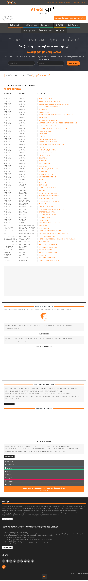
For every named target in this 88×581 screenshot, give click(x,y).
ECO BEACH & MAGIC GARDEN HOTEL (65, 390)
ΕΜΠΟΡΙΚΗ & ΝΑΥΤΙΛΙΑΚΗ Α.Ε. (49, 216)
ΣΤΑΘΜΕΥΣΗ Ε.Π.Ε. (45, 219)
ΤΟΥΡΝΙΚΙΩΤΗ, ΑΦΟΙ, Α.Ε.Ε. (48, 143)
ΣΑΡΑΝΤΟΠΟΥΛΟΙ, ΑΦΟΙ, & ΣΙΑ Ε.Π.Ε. (51, 146)
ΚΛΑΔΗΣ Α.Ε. (43, 227)
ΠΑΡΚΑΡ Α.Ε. (43, 135)
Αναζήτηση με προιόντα (64, 327)
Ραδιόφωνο (45, 31)
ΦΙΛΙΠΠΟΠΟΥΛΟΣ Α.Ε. (40, 450)
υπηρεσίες (68, 2)
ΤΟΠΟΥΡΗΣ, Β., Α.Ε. (45, 154)
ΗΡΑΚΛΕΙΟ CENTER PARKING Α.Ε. (50, 232)
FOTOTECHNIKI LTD (12, 450)
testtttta (32, 390)
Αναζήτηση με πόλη (12, 329)
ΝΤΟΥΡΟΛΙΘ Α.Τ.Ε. (45, 132)
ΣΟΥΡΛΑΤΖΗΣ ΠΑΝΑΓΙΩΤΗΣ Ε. (49, 189)
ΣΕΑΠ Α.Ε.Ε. (43, 159)
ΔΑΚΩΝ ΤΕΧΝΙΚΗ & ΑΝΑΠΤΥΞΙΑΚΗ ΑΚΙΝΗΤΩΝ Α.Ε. (56, 116)
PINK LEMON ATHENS (13, 392)
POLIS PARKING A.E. (46, 251)
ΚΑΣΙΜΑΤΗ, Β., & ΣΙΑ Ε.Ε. (47, 151)
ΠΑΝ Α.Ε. (42, 138)
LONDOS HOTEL (75, 398)
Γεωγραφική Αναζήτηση (13, 327)
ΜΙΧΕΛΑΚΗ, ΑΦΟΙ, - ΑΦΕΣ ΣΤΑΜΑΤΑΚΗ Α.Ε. (53, 235)
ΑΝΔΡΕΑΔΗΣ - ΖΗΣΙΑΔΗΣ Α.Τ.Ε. (49, 246)
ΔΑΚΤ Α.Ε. (42, 192)
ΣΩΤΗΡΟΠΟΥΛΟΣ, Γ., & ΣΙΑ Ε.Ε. (49, 224)
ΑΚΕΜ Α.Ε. (42, 181)
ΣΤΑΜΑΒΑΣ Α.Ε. (44, 230)
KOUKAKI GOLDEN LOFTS (19, 390)
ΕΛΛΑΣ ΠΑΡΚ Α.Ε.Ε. (45, 165)
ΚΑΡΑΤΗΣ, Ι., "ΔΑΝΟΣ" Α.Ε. (48, 194)
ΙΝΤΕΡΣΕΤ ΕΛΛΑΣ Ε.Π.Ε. (47, 213)
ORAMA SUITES (26, 450)
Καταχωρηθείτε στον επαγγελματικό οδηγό (68, 18)
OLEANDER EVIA (32, 398)
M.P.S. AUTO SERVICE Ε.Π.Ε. (48, 127)
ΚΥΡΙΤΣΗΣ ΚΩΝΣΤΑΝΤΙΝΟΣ (48, 248)
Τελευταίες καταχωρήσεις (64, 340)
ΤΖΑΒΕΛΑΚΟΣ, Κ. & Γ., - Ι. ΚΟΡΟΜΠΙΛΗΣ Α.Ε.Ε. (54, 130)
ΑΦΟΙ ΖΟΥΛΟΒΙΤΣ (60, 453)
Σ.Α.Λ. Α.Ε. (42, 257)
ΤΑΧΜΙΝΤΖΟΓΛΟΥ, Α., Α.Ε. (47, 141)
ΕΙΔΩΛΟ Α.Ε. (43, 168)
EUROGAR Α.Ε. (44, 114)
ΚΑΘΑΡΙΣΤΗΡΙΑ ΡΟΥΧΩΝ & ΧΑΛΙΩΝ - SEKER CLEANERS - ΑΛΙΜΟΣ (42, 392)
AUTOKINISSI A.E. (45, 243)
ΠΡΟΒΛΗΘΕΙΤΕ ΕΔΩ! (12, 90)
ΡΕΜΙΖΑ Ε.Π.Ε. (43, 221)
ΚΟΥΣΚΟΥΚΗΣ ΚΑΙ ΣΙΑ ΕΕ (13, 400)
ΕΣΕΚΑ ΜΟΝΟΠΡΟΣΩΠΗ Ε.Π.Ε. (49, 108)
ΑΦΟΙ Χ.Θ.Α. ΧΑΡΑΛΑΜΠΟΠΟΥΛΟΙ (58, 448)
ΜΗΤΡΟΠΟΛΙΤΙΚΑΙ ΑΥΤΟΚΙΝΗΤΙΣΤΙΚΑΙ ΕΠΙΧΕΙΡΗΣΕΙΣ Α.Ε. (58, 124)
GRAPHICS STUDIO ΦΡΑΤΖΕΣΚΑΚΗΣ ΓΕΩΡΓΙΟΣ (20, 453)
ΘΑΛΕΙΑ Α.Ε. (43, 149)
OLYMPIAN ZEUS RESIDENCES (15, 398)
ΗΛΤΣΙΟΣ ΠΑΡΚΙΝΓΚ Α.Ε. (47, 238)
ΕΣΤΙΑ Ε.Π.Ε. (43, 111)
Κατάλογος (31, 25)
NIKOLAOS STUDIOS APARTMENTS (17, 395)
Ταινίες (60, 31)
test (7, 390)
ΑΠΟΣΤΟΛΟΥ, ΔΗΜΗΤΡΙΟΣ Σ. (49, 203)
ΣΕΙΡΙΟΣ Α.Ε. (43, 186)
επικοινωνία (75, 2)
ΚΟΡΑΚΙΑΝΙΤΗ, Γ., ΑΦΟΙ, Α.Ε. (48, 122)
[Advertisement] (44, 282)
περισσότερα (9, 405)
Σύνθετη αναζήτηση (30, 327)
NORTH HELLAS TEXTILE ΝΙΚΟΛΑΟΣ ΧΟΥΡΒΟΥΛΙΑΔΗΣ (57, 240)
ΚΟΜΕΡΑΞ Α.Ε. (44, 173)
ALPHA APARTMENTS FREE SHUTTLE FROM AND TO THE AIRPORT (50, 395)
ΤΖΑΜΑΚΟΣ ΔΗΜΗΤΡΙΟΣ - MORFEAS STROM (54, 398)
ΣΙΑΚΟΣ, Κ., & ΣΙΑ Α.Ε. (46, 208)
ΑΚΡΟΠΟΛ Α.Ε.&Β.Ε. (46, 100)
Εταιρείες (15, 25)
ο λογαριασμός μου (51, 2)
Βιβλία (60, 25)
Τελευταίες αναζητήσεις (13, 342)
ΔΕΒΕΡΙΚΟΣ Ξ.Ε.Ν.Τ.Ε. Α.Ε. (47, 178)
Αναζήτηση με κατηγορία (46, 327)
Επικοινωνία (35, 342)
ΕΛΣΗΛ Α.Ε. (42, 205)
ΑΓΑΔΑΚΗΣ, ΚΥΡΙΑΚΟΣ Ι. (47, 259)
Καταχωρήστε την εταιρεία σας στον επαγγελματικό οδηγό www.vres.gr (44, 490)
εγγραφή (61, 2)
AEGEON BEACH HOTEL (44, 453)
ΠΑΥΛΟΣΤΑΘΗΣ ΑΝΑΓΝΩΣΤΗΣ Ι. (50, 262)
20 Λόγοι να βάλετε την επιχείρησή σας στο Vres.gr (29, 340)
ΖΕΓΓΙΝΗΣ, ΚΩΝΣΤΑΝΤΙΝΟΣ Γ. (49, 197)
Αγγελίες (46, 25)
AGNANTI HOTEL (73, 450)
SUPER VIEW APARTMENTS (57, 450)
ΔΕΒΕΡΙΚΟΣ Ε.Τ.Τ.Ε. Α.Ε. (47, 176)
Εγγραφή (26, 342)
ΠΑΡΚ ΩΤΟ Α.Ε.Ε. (44, 157)
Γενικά (8, 340)
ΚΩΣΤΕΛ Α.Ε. (43, 184)
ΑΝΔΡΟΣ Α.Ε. (43, 162)
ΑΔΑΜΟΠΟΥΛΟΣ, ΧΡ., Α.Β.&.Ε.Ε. (49, 103)
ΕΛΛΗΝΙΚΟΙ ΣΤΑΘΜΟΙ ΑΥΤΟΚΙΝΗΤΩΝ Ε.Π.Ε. (54, 105)
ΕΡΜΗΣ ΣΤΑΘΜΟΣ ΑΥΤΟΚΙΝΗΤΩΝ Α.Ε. (52, 211)
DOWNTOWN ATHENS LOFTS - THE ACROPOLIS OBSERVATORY (25, 448)
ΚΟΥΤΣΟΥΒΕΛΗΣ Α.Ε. (46, 200)
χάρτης (83, 2)
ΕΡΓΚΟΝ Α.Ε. (43, 119)
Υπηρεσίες (50, 340)
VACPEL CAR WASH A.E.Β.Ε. (48, 254)
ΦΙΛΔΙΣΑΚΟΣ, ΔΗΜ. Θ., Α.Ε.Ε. (48, 170)
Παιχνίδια (29, 31)
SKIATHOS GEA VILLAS (44, 390)
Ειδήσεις (73, 25)
